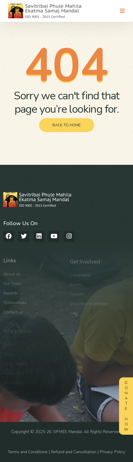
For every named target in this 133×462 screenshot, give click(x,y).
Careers (77, 296)
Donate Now (126, 406)
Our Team (12, 285)
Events (76, 286)
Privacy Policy (112, 452)
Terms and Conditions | (29, 452)
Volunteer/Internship (89, 305)
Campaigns (80, 277)
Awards (10, 295)
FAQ (74, 315)
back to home (67, 125)
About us (11, 276)
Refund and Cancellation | (75, 452)
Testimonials (15, 305)
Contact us (13, 314)
